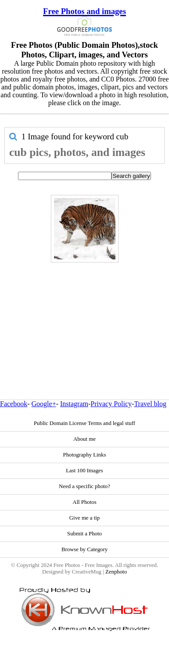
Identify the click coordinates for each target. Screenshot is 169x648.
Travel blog (150, 403)
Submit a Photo (84, 534)
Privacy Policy (111, 403)
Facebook (13, 403)
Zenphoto (116, 572)
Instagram (74, 403)
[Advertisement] (82, 312)
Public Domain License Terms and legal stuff (84, 423)
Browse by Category (84, 549)
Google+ (44, 403)
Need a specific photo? (84, 486)
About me (84, 439)
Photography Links (84, 455)
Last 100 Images (84, 470)
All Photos (84, 502)
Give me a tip (84, 518)
